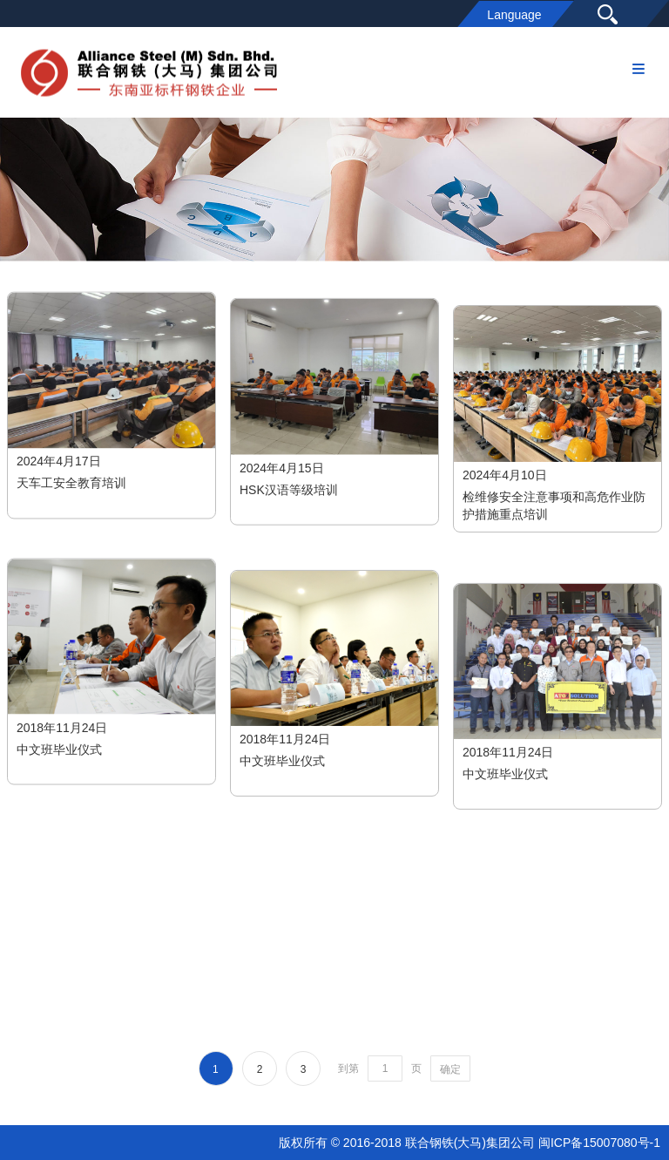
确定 (450, 1069)
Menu (638, 62)
